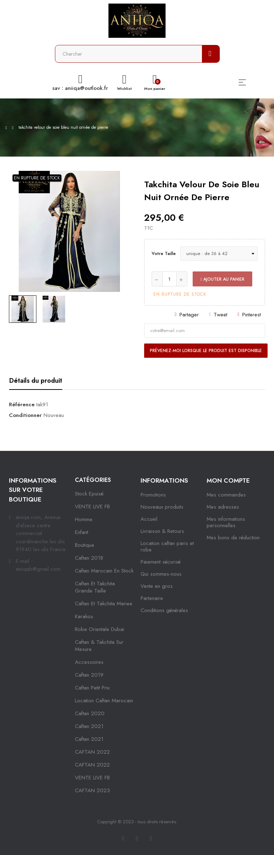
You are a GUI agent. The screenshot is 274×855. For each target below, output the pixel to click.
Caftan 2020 (90, 713)
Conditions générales (164, 610)
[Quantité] (169, 279)
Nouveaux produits (162, 507)
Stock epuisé (89, 494)
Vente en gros (157, 586)
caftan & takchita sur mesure (99, 645)
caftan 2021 (89, 726)
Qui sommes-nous (161, 574)
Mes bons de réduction (233, 537)
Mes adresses (223, 507)
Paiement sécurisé (161, 562)
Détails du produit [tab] (35, 380)
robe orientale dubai (99, 629)
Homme (83, 519)
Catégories (93, 480)
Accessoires (89, 662)
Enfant (81, 532)
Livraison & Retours (162, 531)
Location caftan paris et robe (167, 546)
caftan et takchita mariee (103, 603)
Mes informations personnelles (226, 522)
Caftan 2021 (89, 739)
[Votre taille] (219, 253)
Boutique (84, 545)
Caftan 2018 (89, 558)
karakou (84, 616)
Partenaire (152, 598)
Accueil (149, 519)
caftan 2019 (89, 675)
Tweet (220, 315)
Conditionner (25, 415)
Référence (22, 404)
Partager (189, 315)
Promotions (153, 495)
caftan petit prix (92, 688)
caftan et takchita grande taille (95, 587)
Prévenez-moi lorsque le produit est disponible (206, 350)
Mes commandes (226, 495)
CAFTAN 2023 (92, 790)
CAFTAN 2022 (92, 752)
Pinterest (251, 315)
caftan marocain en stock (104, 571)
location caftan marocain (104, 700)
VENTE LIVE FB (92, 506)
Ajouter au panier (222, 279)
